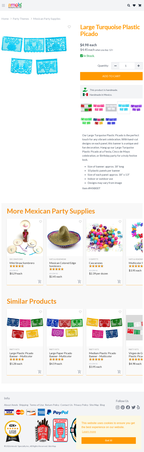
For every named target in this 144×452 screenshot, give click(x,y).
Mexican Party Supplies (46, 18)
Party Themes (21, 18)
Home (5, 18)
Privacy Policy (81, 404)
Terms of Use (37, 404)
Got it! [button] (108, 440)
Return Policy (52, 404)
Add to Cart (111, 76)
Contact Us (66, 404)
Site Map (94, 404)
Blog (102, 404)
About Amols (11, 404)
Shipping (23, 404)
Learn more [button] (89, 431)
